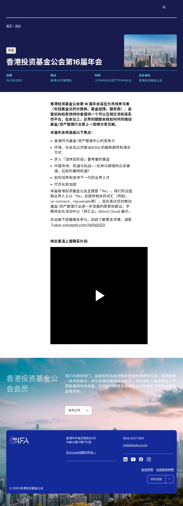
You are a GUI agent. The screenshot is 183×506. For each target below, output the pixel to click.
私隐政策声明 (165, 470)
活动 (18, 26)
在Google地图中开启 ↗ (80, 452)
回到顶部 (156, 479)
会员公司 (74, 410)
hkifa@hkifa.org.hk (135, 445)
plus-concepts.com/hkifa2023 (79, 224)
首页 (9, 26)
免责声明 (147, 470)
